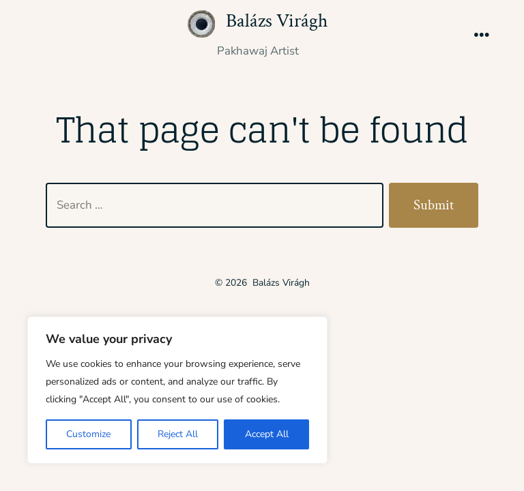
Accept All (267, 434)
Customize (88, 434)
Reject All (178, 434)
